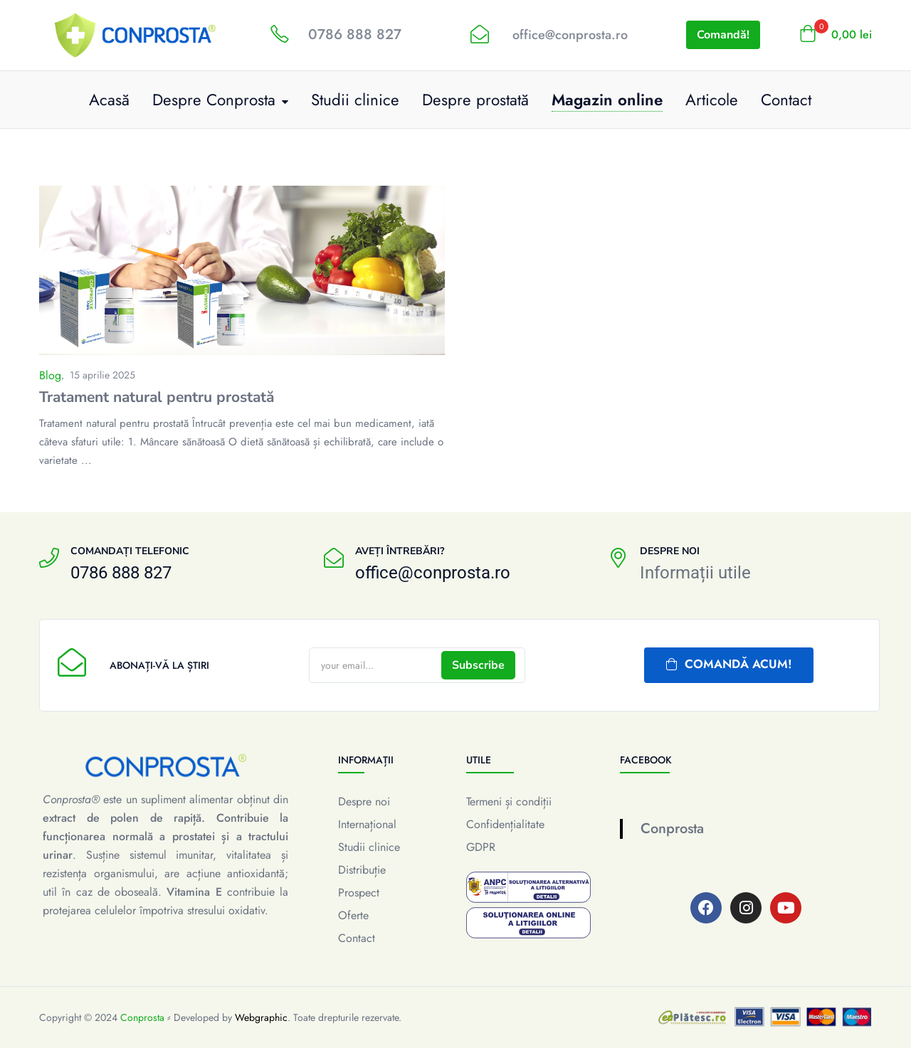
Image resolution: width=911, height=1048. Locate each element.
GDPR (480, 847)
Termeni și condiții (509, 801)
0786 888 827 (354, 34)
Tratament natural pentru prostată (156, 397)
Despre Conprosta (220, 99)
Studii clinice (355, 99)
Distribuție (362, 870)
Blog (50, 375)
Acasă (109, 99)
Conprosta (672, 828)
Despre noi (364, 801)
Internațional (367, 824)
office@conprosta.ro (570, 35)
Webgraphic (261, 1017)
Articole (711, 99)
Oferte (353, 915)
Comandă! (723, 35)
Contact (786, 99)
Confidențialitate (505, 824)
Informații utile (695, 573)
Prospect (358, 892)
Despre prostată (475, 99)
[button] (835, 35)
